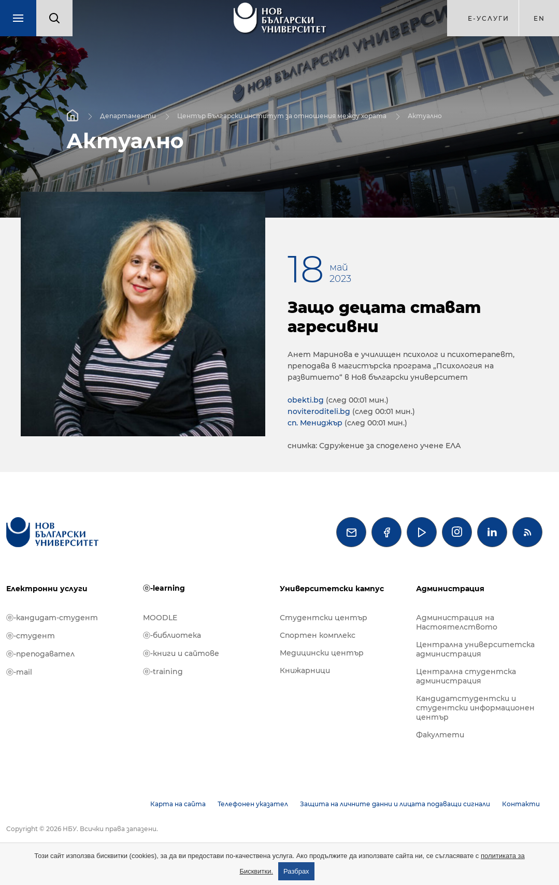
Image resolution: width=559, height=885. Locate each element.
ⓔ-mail (19, 672)
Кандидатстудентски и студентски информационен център (475, 708)
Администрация (450, 588)
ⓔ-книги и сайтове (181, 653)
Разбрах (296, 871)
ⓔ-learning (164, 588)
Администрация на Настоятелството (456, 622)
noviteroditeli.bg (319, 411)
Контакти (521, 804)
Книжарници (305, 670)
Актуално (425, 115)
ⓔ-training (163, 671)
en (539, 18)
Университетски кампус (332, 588)
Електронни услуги (47, 588)
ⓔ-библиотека (172, 635)
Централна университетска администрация (475, 649)
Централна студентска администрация (466, 676)
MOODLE (160, 617)
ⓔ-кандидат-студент (52, 617)
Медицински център (322, 653)
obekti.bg (306, 400)
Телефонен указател (253, 804)
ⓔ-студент (30, 635)
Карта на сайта (178, 804)
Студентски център (323, 617)
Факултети (440, 734)
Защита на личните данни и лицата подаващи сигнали (395, 804)
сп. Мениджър (315, 422)
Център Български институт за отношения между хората (281, 115)
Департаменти (128, 115)
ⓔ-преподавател (40, 654)
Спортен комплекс (317, 635)
